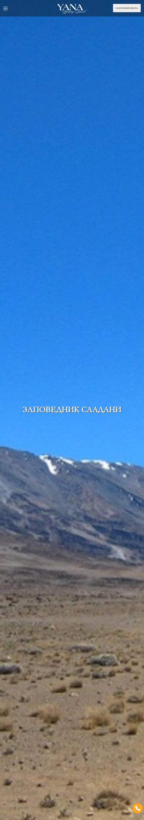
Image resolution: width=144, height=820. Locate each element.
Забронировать (126, 8)
